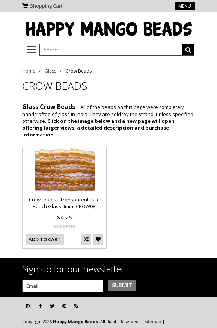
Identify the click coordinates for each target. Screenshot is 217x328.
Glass (50, 71)
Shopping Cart (46, 5)
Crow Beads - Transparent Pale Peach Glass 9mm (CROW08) (64, 203)
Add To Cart (45, 239)
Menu (184, 6)
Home (28, 71)
